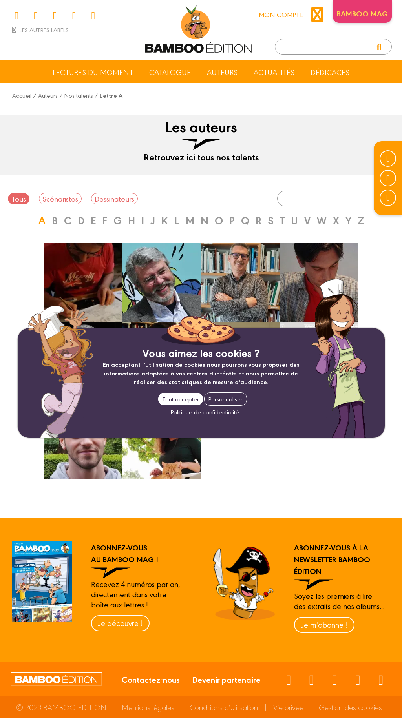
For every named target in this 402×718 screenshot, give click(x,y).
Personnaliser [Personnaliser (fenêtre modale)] (225, 399)
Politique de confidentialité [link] (205, 412)
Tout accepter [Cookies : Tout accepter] (180, 399)
